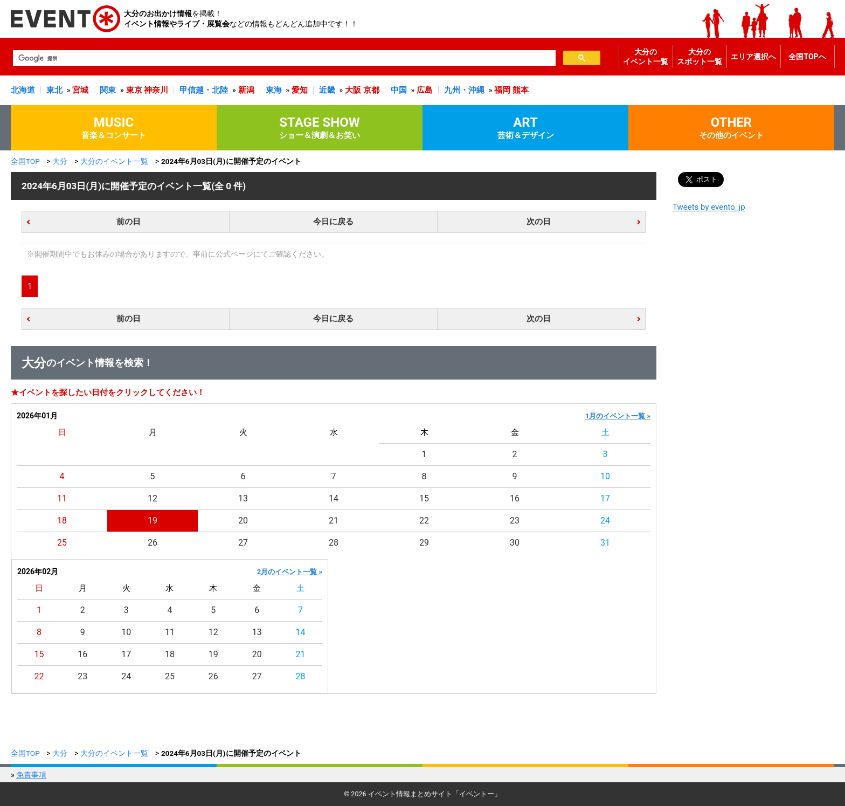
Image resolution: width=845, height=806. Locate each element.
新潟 (246, 90)
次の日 (539, 221)
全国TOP (25, 161)
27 (243, 543)
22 (424, 520)
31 (605, 543)
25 (62, 543)
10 (605, 476)
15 (424, 498)
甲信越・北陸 (203, 90)
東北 (54, 90)
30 (515, 543)
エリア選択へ (753, 56)
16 (515, 498)
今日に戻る (333, 221)
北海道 (23, 90)
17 (605, 498)
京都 (371, 90)
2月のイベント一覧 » (289, 571)
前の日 (128, 221)
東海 (274, 90)
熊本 (520, 90)
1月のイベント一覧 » (617, 415)
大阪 (353, 90)
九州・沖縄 (464, 90)
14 (333, 498)
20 (243, 520)
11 (62, 498)
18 (62, 520)
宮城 (80, 90)
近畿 (327, 90)
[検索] (283, 58)
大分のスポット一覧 (699, 56)
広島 (425, 90)
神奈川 (156, 90)
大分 (59, 161)
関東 (108, 90)
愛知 (300, 90)
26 (152, 543)
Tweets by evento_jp (709, 207)
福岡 (502, 90)
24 (605, 520)
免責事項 (31, 774)
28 (333, 543)
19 (152, 520)
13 (243, 498)
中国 (399, 90)
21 (333, 520)
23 (515, 520)
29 (424, 543)
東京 (134, 90)
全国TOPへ (807, 56)
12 (152, 498)
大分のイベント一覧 (645, 56)
